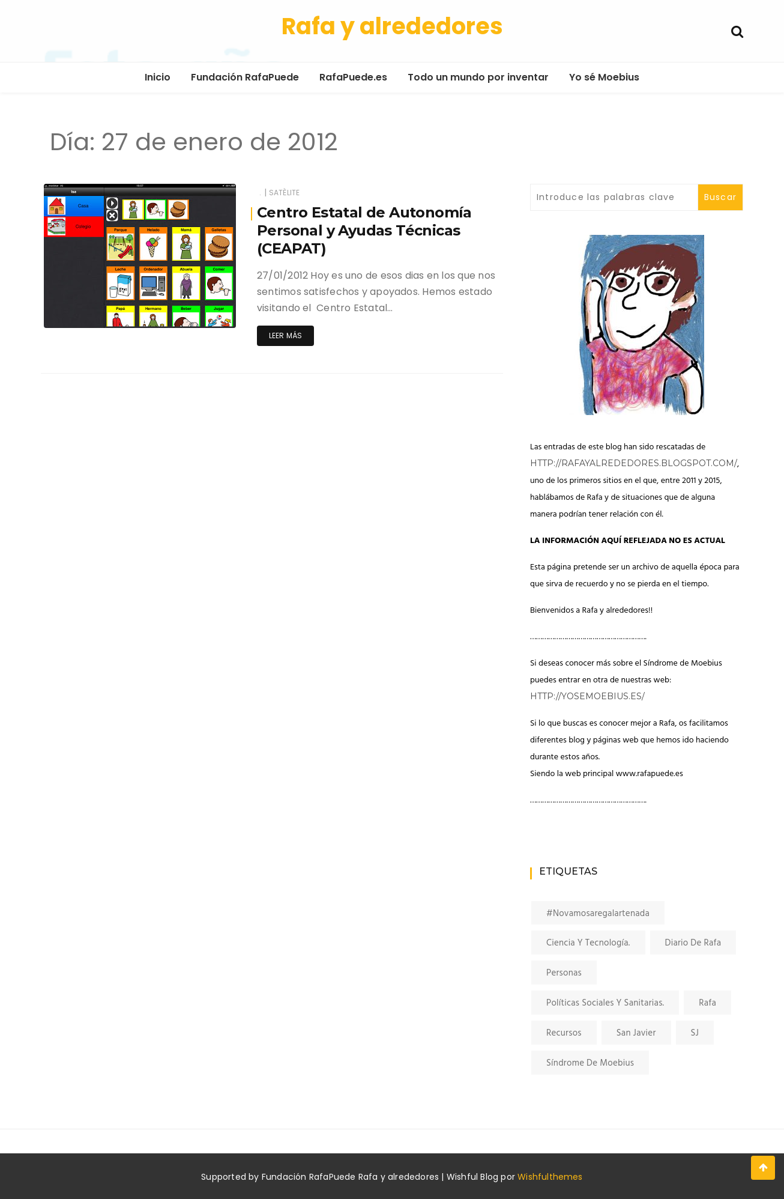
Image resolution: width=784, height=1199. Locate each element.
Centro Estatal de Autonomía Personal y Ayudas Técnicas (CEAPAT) (364, 230)
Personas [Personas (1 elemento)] (564, 973)
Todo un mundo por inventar (478, 77)
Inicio (157, 77)
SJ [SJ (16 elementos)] (695, 1033)
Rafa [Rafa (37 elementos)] (707, 1003)
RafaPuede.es (353, 77)
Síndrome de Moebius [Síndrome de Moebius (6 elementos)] (590, 1063)
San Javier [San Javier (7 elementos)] (636, 1033)
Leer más (285, 335)
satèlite (284, 192)
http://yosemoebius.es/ (587, 696)
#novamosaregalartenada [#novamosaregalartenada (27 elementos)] (598, 913)
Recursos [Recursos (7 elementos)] (564, 1033)
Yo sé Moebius (604, 77)
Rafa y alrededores (392, 26)
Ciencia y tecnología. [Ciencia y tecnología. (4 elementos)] (588, 943)
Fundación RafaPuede (245, 77)
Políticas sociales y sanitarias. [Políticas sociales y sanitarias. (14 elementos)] (605, 1003)
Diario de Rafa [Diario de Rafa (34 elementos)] (693, 943)
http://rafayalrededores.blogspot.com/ (633, 463)
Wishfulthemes (550, 1177)
